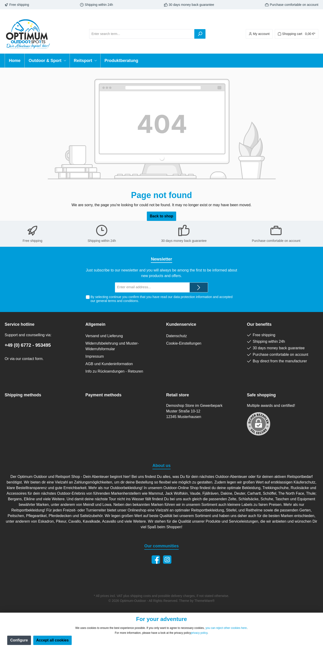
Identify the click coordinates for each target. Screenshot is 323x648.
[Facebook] (156, 559)
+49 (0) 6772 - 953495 (28, 345)
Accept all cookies (52, 640)
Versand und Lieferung (104, 336)
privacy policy (199, 632)
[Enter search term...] (142, 34)
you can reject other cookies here (226, 628)
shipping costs (140, 596)
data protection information (192, 297)
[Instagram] (167, 559)
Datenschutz (176, 336)
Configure (19, 640)
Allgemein (95, 324)
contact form (32, 359)
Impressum (94, 356)
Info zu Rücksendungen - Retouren (114, 371)
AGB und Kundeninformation (109, 364)
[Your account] (259, 34)
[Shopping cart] (296, 34)
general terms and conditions (117, 301)
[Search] (199, 34)
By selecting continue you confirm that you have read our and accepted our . (161, 299)
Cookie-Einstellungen (183, 343)
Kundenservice (181, 324)
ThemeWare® (204, 601)
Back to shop (161, 216)
